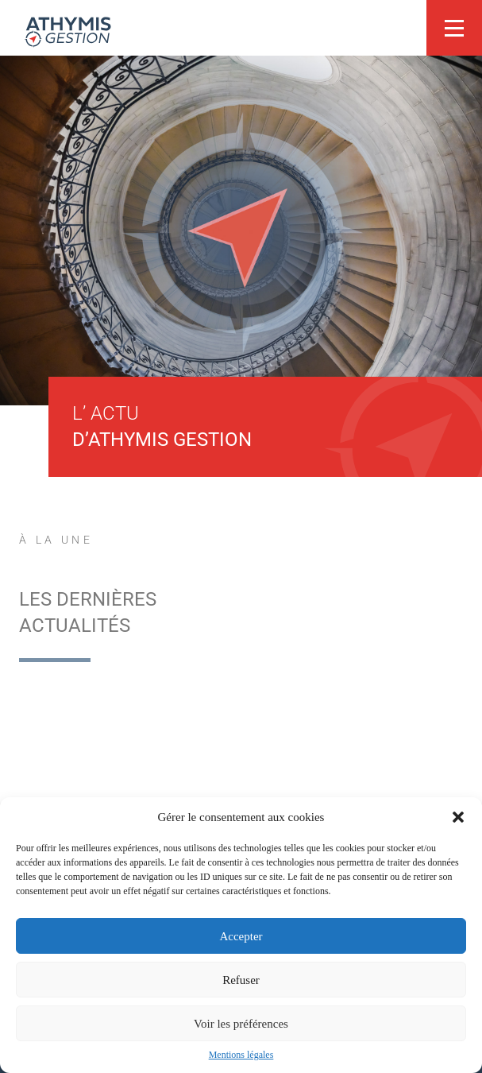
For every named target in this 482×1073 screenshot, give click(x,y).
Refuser (241, 980)
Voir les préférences (241, 1023)
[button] (458, 817)
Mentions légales (241, 1054)
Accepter (240, 936)
